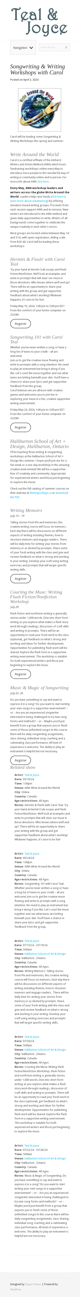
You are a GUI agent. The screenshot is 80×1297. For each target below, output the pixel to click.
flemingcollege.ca (40, 492)
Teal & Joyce (31, 775)
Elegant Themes (33, 1284)
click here (43, 181)
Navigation (23, 47)
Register (20, 324)
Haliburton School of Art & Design (45, 953)
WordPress (15, 1289)
